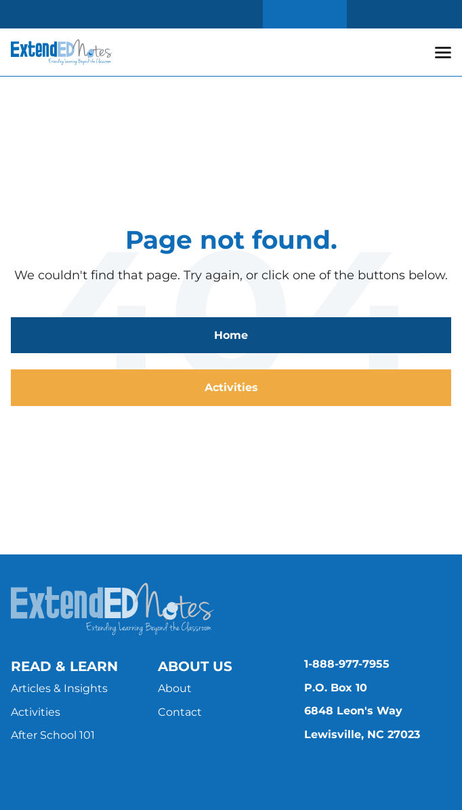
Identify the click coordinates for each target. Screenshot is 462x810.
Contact (180, 712)
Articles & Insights (59, 688)
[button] (443, 52)
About (175, 688)
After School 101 (53, 735)
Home (231, 335)
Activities (231, 387)
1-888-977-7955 (347, 663)
